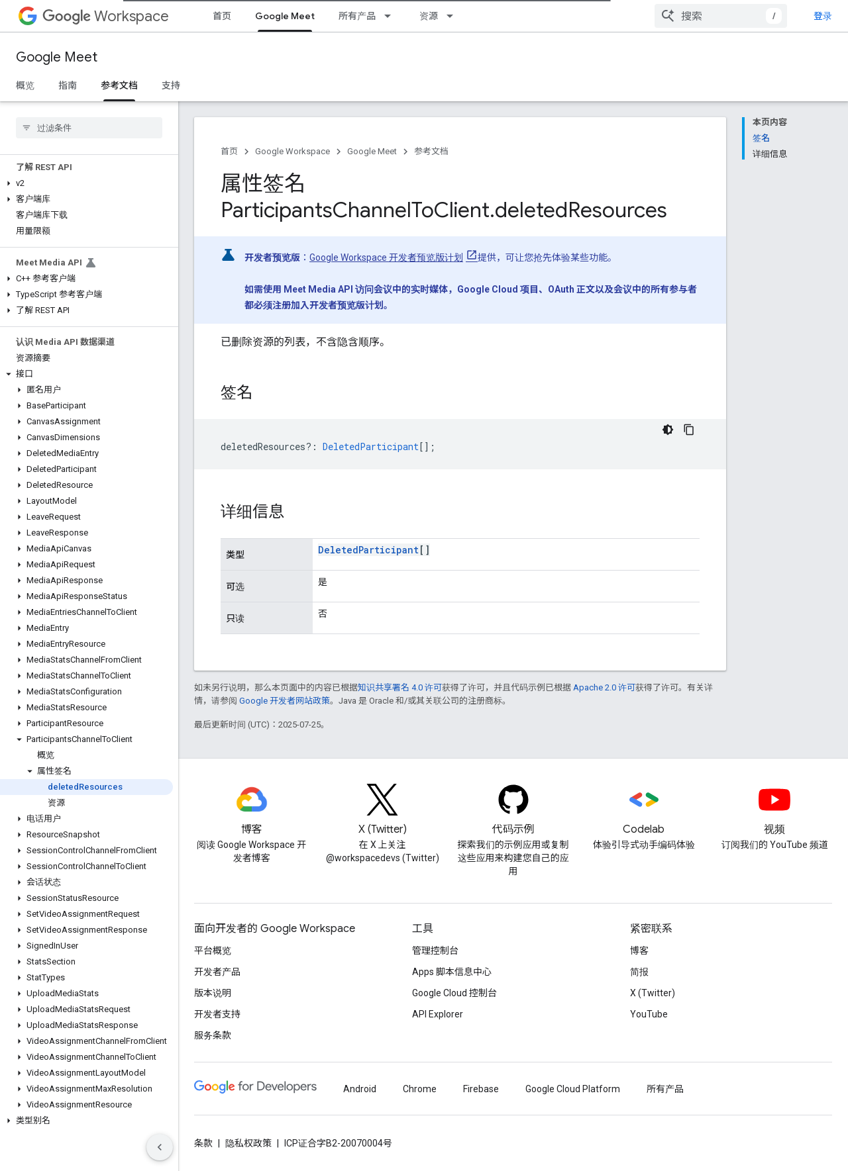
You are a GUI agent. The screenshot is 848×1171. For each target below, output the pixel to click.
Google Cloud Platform (572, 1089)
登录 (823, 16)
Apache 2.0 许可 (604, 687)
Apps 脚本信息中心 (452, 971)
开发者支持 (217, 1014)
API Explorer (437, 1014)
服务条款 (212, 1035)
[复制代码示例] (689, 429)
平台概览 (212, 950)
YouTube (649, 1014)
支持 (171, 85)
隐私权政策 (248, 1143)
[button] (86, 183)
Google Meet (56, 57)
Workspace (105, 16)
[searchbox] (89, 127)
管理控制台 (435, 950)
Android (359, 1089)
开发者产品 (217, 971)
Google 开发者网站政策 (284, 701)
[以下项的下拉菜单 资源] (454, 16)
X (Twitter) (652, 993)
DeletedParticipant (368, 549)
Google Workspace (292, 151)
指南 (67, 85)
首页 (222, 16)
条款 (203, 1143)
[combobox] (721, 16)
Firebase (481, 1089)
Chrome (420, 1089)
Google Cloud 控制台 (454, 993)
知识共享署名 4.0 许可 (400, 687)
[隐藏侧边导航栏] (159, 1147)
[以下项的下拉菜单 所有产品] (391, 16)
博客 (639, 950)
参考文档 (431, 151)
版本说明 (212, 993)
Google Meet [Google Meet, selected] (285, 16)
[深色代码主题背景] (667, 429)
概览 (25, 85)
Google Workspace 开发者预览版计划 (386, 257)
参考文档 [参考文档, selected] (119, 85)
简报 (639, 971)
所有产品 (357, 16)
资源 (428, 16)
